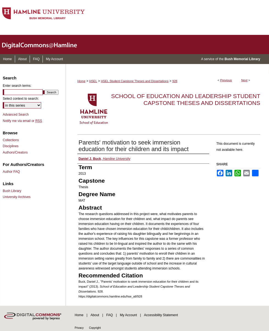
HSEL (93, 81)
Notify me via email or (22, 121)
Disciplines (10, 146)
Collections (11, 140)
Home (81, 81)
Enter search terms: (17, 86)
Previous (226, 80)
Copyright (95, 327)
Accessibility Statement (161, 315)
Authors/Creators (15, 152)
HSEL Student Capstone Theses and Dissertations (135, 81)
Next (244, 80)
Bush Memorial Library (242, 59)
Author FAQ (11, 172)
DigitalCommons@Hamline (44, 44)
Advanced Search (16, 114)
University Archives (16, 197)
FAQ (109, 315)
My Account (128, 315)
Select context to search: (21, 99)
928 (174, 81)
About (95, 315)
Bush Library (12, 191)
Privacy (79, 327)
